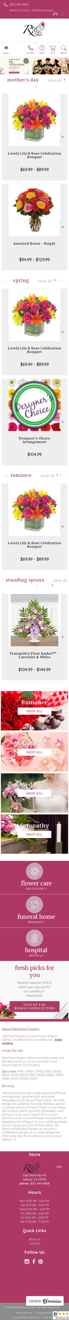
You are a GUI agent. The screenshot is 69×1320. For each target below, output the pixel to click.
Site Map (49, 1317)
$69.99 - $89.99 (34, 169)
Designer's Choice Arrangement (34, 440)
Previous (5, 137)
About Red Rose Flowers (20, 1029)
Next (63, 137)
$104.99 (35, 454)
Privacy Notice (44, 1312)
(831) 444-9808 (18, 4)
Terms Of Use (24, 1312)
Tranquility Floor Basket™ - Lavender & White (34, 655)
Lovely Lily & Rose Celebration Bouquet (34, 155)
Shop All (55, 80)
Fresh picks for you (34, 981)
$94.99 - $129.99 (34, 259)
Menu (6, 53)
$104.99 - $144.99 (34, 669)
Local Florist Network (26, 1317)
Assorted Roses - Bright (34, 243)
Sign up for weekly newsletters (34, 1006)
